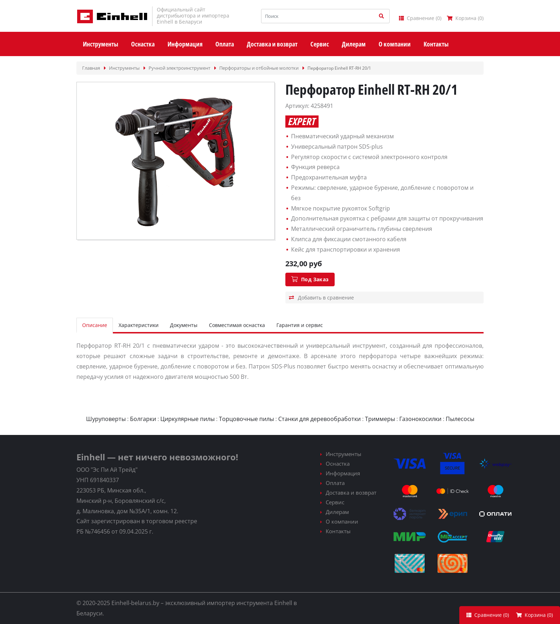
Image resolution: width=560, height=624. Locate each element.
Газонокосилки (420, 419)
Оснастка (338, 463)
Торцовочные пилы (246, 419)
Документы (184, 325)
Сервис (335, 502)
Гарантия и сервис (299, 325)
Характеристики (139, 325)
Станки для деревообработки (319, 419)
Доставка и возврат (351, 492)
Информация (343, 473)
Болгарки (143, 419)
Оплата (335, 482)
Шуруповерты (106, 419)
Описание (94, 325)
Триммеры (380, 419)
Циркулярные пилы (187, 419)
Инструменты (343, 453)
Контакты (338, 531)
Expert (301, 121)
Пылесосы (460, 419)
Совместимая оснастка (237, 325)
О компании (342, 521)
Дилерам (337, 511)
